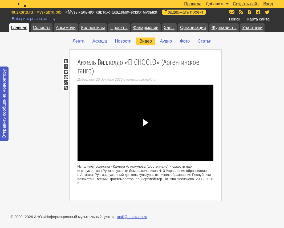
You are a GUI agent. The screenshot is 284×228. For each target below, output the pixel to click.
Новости (123, 41)
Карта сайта (258, 19)
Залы (169, 27)
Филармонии (146, 27)
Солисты (41, 27)
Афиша (99, 41)
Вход (268, 4)
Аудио (166, 41)
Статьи (205, 41)
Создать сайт (246, 4)
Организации (193, 27)
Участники (252, 27)
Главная (19, 27)
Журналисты (224, 27)
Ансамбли (66, 27)
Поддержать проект (184, 12)
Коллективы (93, 27)
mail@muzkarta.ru (132, 217)
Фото (185, 41)
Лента (78, 41)
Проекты (118, 27)
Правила (192, 4)
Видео (145, 41)
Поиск (234, 19)
